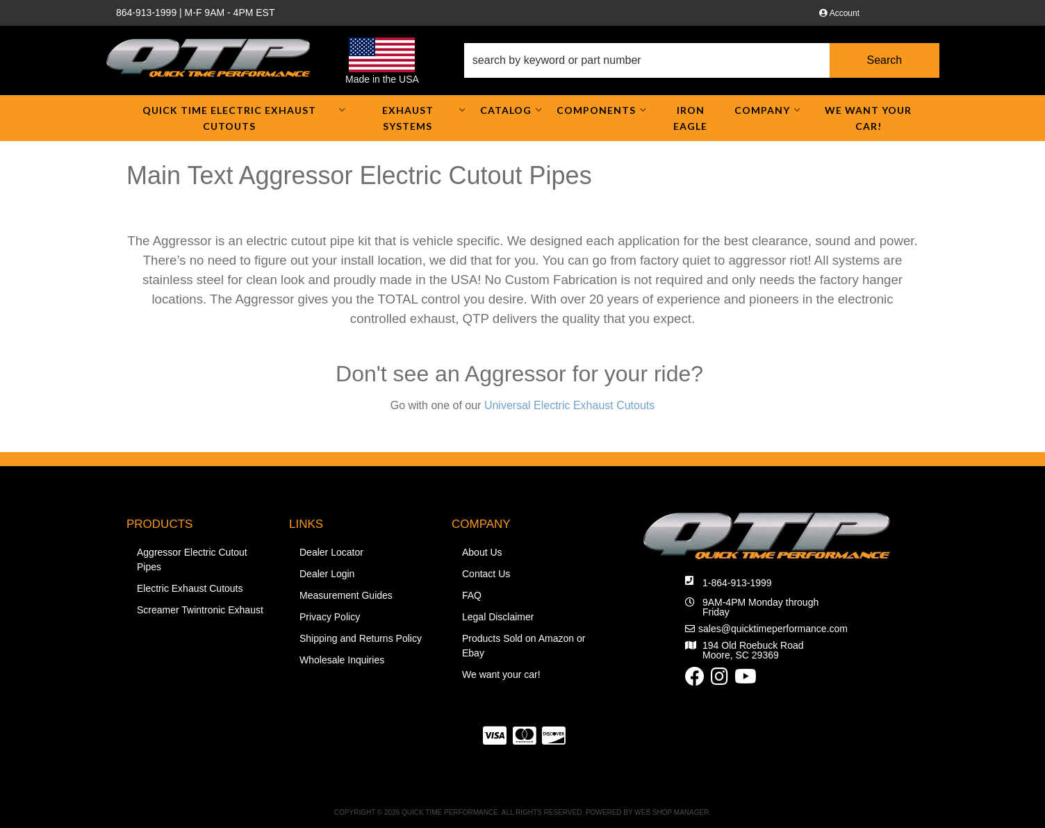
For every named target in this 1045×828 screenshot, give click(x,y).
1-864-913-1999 (737, 582)
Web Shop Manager (671, 812)
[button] (701, 60)
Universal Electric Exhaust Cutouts (569, 405)
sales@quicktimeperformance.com (773, 629)
